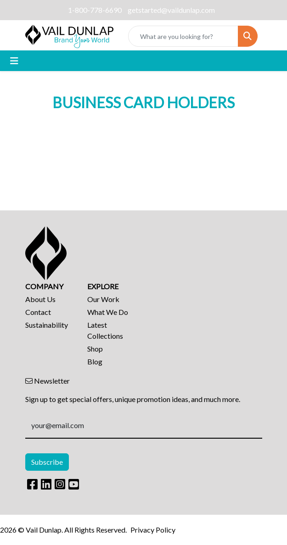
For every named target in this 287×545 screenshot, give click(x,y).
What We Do (107, 312)
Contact (38, 312)
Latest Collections (105, 330)
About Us (40, 299)
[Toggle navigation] (14, 60)
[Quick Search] (183, 36)
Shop (95, 348)
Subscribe (47, 461)
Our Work (103, 299)
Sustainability (46, 324)
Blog (94, 361)
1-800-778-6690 (95, 10)
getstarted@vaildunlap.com (171, 10)
